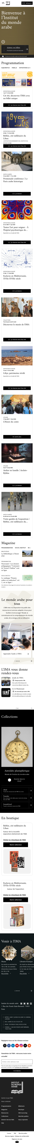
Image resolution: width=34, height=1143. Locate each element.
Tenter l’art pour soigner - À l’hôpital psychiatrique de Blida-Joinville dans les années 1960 (16, 231)
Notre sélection (16, 845)
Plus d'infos (4, 973)
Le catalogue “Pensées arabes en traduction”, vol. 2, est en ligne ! (10, 580)
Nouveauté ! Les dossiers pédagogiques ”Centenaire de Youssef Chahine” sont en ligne (10, 567)
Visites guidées (7, 174)
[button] (15, 661)
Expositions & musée (26, 68)
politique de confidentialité (21, 1067)
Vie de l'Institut (20, 548)
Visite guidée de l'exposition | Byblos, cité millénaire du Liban (16, 522)
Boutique (21, 1109)
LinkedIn (13, 1045)
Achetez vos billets (13, 48)
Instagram (21, 1045)
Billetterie (29, 3)
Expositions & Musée (9, 91)
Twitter (5, 1045)
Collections (6, 320)
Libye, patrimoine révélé (14, 373)
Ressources (4, 1113)
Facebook (9, 1045)
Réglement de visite (17, 1139)
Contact (9, 1133)
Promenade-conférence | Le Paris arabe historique (15, 180)
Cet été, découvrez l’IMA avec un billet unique (16, 97)
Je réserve (19, 194)
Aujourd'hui (5, 68)
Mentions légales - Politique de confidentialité (17, 1136)
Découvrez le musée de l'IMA (16, 325)
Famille (14, 68)
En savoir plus (17, 437)
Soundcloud (7, 804)
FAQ (2, 1123)
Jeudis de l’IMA (17, 678)
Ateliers (5, 417)
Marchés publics (23, 1116)
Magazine (4, 1109)
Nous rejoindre (23, 1119)
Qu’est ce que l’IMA (7, 1098)
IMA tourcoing (22, 1113)
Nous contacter (6, 1101)
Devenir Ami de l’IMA (7, 1119)
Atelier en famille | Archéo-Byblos (15, 472)
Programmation (7, 548)
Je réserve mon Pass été (18, 105)
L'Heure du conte (11, 422)
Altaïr (5, 789)
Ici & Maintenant (18, 689)
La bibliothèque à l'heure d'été (10, 555)
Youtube (6, 796)
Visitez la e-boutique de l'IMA (14, 840)
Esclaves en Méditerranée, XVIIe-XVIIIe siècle (14, 277)
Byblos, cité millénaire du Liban (14, 137)
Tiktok (25, 1045)
